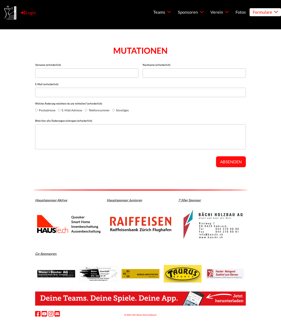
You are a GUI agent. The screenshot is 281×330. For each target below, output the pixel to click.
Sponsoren (191, 12)
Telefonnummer (97, 110)
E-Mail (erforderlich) (46, 84)
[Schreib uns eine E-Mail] (57, 313)
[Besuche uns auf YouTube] (44, 313)
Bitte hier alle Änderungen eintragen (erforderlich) (63, 120)
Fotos (241, 12)
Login (28, 12)
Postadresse (45, 110)
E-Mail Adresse (70, 110)
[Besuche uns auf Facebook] (38, 313)
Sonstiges (120, 110)
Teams (162, 12)
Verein (219, 12)
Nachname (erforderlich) (156, 64)
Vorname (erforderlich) (48, 64)
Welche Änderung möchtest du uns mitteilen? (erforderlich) (68, 103)
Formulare (265, 12)
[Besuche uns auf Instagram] (50, 313)
